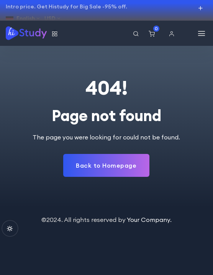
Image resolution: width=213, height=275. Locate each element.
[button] (173, 33)
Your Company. (149, 219)
